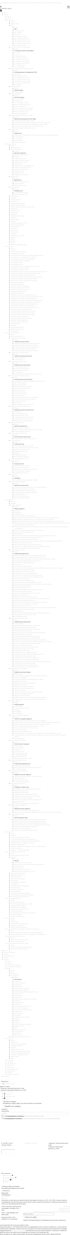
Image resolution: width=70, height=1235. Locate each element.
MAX (7, 1182)
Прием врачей (15, 147)
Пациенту (14, 1042)
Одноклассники (9, 1096)
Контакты (55, 3)
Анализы (29, 3)
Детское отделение (20, 3)
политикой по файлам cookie (34, 1116)
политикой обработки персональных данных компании (41, 1118)
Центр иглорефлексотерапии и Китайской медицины (27, 932)
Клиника (49, 3)
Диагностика (11, 3)
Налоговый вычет (37, 3)
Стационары (14, 922)
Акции (45, 3)
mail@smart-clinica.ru (6, 1092)
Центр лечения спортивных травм (21, 947)
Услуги (5, 3)
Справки (13, 835)
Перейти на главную (12, 1106)
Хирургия (13, 503)
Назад (9, 16)
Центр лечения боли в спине (19, 940)
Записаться (6, 1190)
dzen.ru (7, 1098)
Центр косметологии (17, 336)
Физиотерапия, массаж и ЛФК (20, 855)
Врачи (13, 972)
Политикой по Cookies (18, 1230)
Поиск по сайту (31, 1217)
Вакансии (4, 1198)
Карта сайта (5, 1196)
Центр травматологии (17, 902)
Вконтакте (8, 1094)
